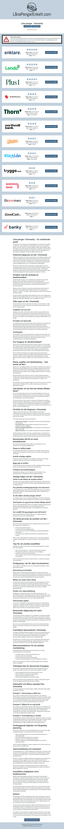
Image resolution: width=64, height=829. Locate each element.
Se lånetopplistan (36, 26)
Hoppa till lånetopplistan (32, 820)
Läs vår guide (27, 26)
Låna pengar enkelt (37, 825)
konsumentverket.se (30, 41)
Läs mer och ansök (51, 52)
